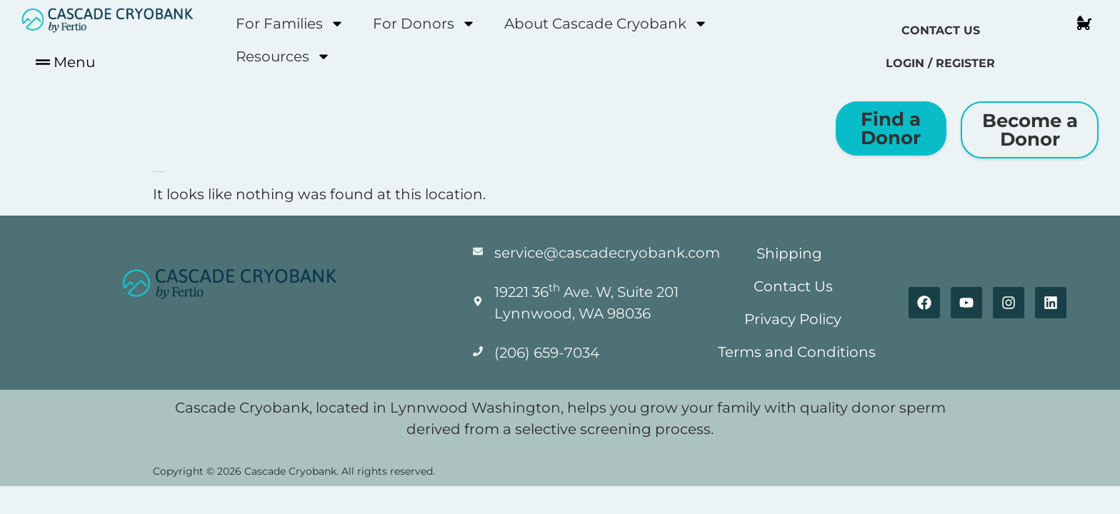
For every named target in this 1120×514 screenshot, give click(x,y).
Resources (283, 56)
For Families (290, 23)
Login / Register (940, 63)
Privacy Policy (792, 319)
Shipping (789, 253)
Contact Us (940, 30)
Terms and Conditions (797, 352)
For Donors (424, 23)
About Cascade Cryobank (606, 23)
